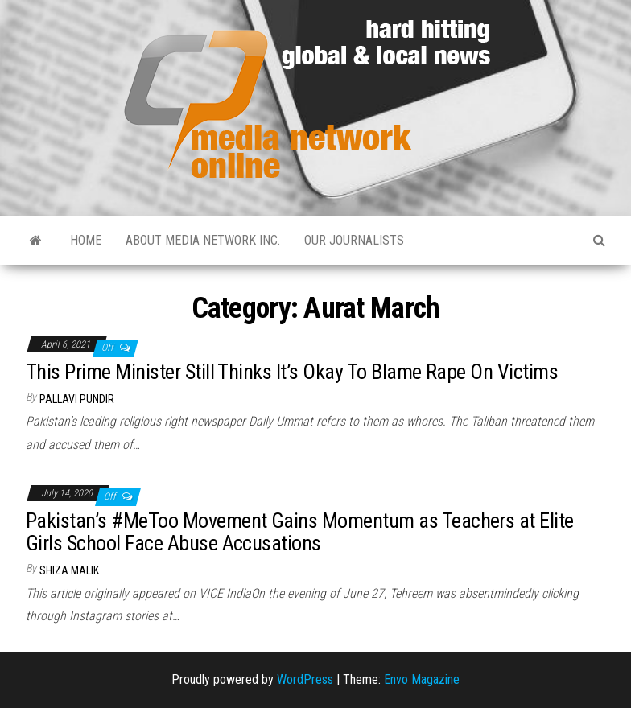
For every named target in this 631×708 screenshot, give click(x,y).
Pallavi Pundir (76, 399)
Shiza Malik (69, 570)
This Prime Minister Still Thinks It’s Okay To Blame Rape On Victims (292, 372)
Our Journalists (354, 240)
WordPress (305, 679)
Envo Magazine (422, 679)
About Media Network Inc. (203, 240)
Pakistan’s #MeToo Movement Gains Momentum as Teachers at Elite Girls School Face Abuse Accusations (300, 532)
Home (85, 240)
